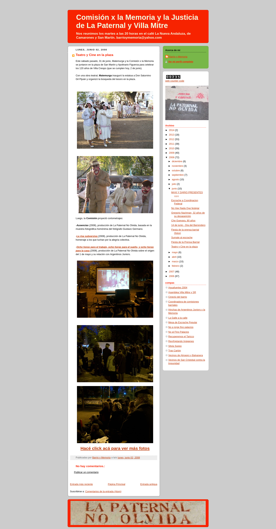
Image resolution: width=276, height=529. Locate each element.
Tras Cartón (174, 350)
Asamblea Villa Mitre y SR (182, 292)
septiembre (178, 175)
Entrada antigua (148, 484)
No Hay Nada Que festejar (185, 208)
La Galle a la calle (177, 318)
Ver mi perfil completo (180, 61)
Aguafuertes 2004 (177, 287)
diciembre (177, 161)
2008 (172, 157)
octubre (176, 170)
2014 (172, 130)
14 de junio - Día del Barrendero (188, 225)
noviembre (178, 166)
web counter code (174, 81)
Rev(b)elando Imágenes (181, 341)
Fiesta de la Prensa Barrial (185, 242)
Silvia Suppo (175, 346)
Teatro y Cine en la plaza (184, 246)
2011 (172, 144)
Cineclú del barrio (177, 297)
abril (174, 257)
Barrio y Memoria (178, 56)
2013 (172, 134)
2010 (172, 148)
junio (175, 188)
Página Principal (116, 484)
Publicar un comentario (86, 472)
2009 (172, 153)
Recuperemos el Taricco (181, 336)
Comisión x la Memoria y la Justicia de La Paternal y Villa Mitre (137, 21)
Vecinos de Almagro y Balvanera (185, 355)
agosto (176, 179)
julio (174, 184)
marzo (175, 261)
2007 (172, 271)
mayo (175, 252)
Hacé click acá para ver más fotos (115, 448)
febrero (176, 266)
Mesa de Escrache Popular (182, 322)
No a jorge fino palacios (181, 327)
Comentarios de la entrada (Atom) (103, 491)
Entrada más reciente (81, 484)
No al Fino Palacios (178, 332)
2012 (172, 139)
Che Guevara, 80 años (183, 220)
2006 (172, 276)
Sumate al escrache (181, 237)
